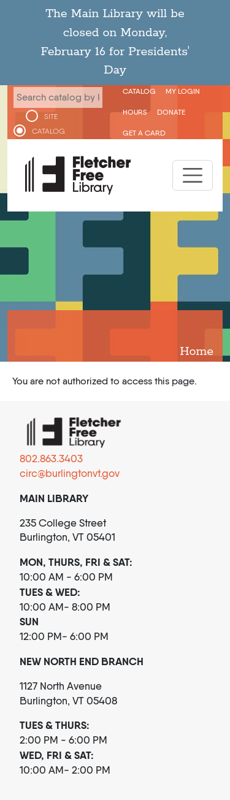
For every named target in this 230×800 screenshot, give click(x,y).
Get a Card (144, 132)
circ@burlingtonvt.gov (70, 473)
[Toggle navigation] (192, 175)
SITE (51, 116)
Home (196, 351)
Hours (135, 111)
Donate (171, 111)
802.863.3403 (51, 458)
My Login (183, 91)
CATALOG (48, 131)
